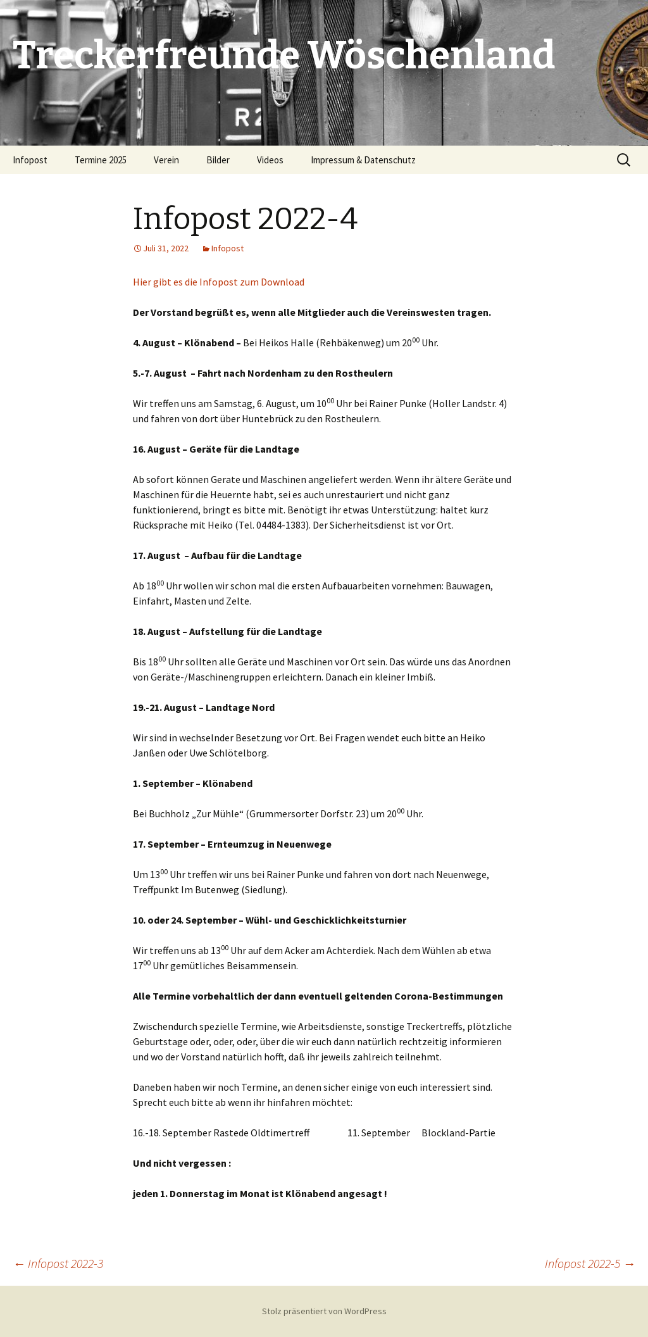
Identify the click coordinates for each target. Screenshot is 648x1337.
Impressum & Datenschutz (363, 160)
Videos (270, 160)
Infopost (30, 160)
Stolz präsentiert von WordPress (324, 1311)
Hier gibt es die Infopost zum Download (218, 281)
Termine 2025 (101, 160)
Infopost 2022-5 (590, 1263)
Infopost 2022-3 (58, 1263)
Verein (166, 160)
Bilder (218, 160)
